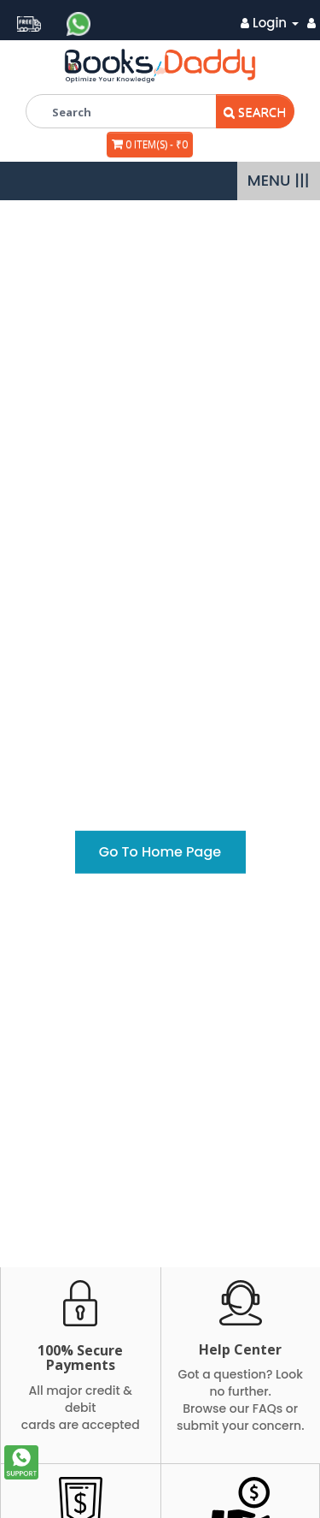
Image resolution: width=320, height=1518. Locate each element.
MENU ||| (278, 180)
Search (255, 111)
